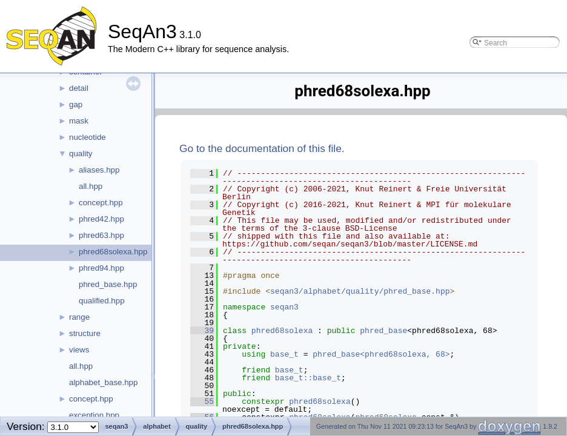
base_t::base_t (308, 377)
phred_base (383, 330)
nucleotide (87, 137)
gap (75, 104)
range (79, 317)
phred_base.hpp (108, 284)
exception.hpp (94, 415)
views (79, 349)
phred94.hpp (101, 267)
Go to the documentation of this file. (262, 148)
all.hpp (90, 186)
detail (78, 88)
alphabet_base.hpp (103, 382)
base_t (284, 354)
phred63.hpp (101, 235)
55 (202, 401)
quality (81, 153)
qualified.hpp (102, 300)
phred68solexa (282, 330)
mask (78, 120)
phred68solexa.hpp (113, 251)
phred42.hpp (101, 218)
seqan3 (284, 307)
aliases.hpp (99, 169)
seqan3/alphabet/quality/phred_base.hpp (359, 291)
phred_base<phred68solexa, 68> (381, 354)
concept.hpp (101, 202)
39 (202, 330)
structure (85, 333)
